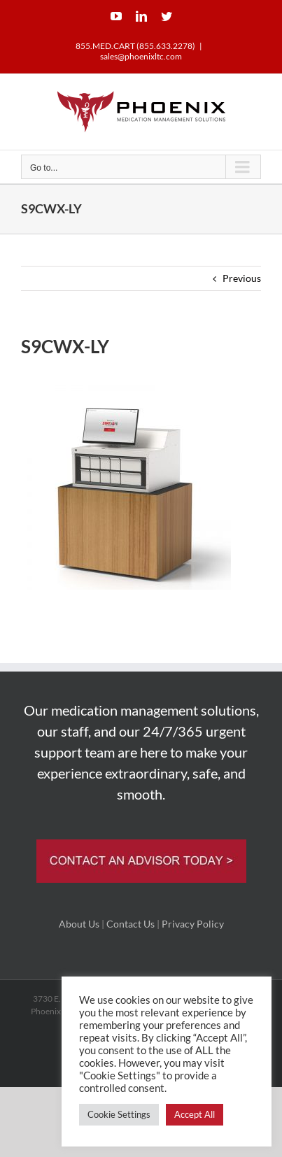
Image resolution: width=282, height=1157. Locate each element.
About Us (79, 924)
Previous (242, 278)
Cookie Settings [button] (118, 1114)
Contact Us (130, 924)
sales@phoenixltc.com (141, 56)
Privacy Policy (193, 924)
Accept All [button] (194, 1114)
